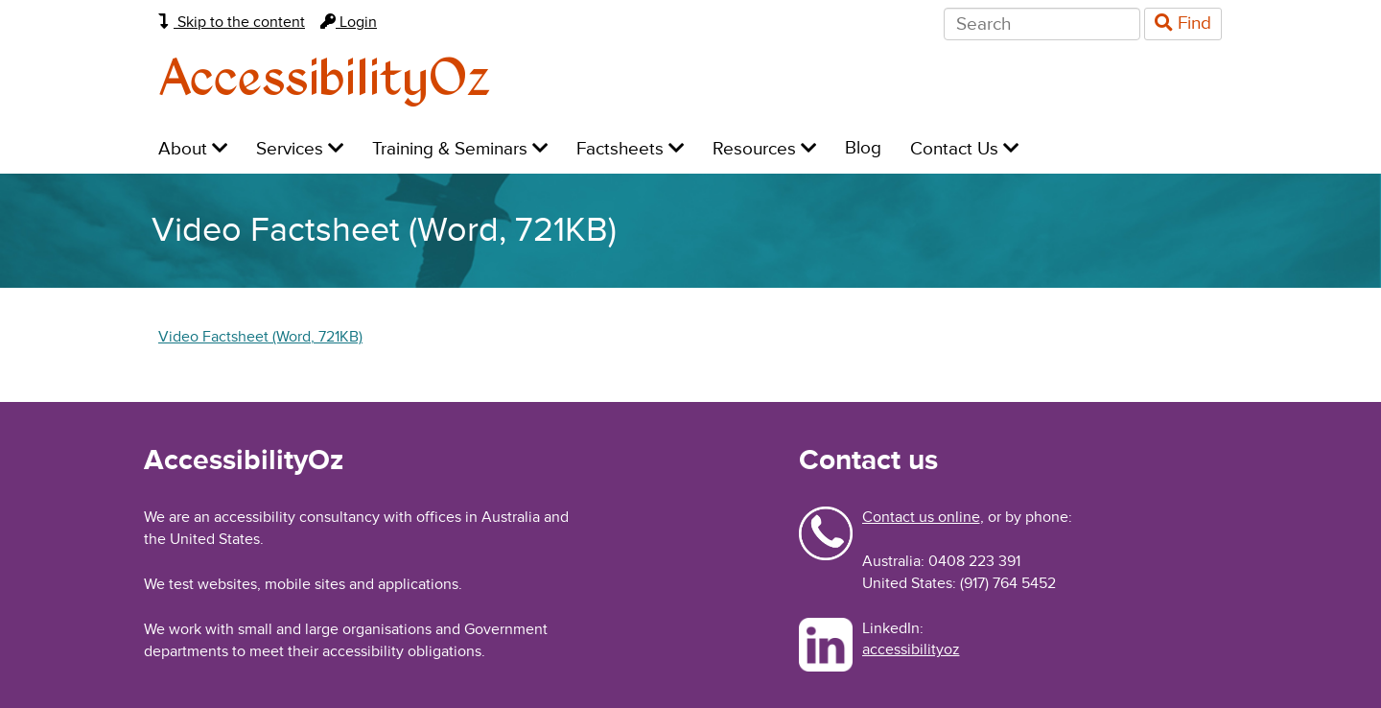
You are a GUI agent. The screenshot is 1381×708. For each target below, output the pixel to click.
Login (348, 22)
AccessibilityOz (324, 80)
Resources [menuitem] (764, 149)
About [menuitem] (192, 149)
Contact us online (921, 517)
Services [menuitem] (299, 149)
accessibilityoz (911, 649)
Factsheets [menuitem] (630, 149)
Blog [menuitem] (863, 148)
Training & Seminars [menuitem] (460, 149)
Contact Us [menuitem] (964, 149)
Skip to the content (231, 22)
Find (1183, 23)
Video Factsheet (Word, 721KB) (260, 336)
